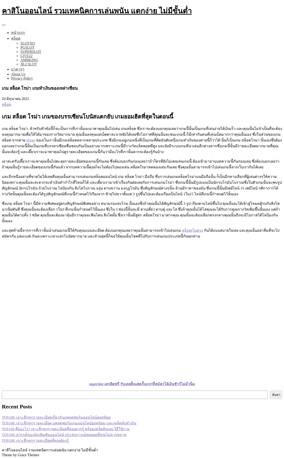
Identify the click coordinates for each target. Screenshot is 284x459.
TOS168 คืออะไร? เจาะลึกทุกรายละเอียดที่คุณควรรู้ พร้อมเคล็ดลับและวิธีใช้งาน (65, 429)
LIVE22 (26, 56)
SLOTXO (27, 43)
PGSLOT (27, 47)
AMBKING (29, 60)
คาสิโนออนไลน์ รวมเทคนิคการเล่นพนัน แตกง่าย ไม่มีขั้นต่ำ (97, 11)
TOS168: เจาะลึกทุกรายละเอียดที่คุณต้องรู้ (35, 441)
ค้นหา (276, 395)
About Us (18, 74)
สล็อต (15, 38)
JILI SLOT (28, 64)
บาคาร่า (17, 69)
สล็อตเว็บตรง (192, 230)
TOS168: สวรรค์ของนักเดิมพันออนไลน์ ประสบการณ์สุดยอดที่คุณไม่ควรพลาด (64, 435)
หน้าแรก (18, 33)
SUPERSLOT (30, 52)
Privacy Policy (22, 78)
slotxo (30, 140)
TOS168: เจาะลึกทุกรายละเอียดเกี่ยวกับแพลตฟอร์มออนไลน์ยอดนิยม (56, 417)
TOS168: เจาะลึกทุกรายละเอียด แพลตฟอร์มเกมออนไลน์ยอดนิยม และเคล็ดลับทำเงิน (69, 423)
